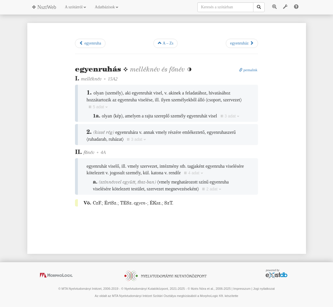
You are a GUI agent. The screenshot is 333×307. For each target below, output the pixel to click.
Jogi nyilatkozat (264, 288)
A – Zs (165, 43)
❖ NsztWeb (44, 7)
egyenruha (90, 43)
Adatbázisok (106, 7)
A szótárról (75, 7)
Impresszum (242, 288)
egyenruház (242, 43)
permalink (248, 70)
